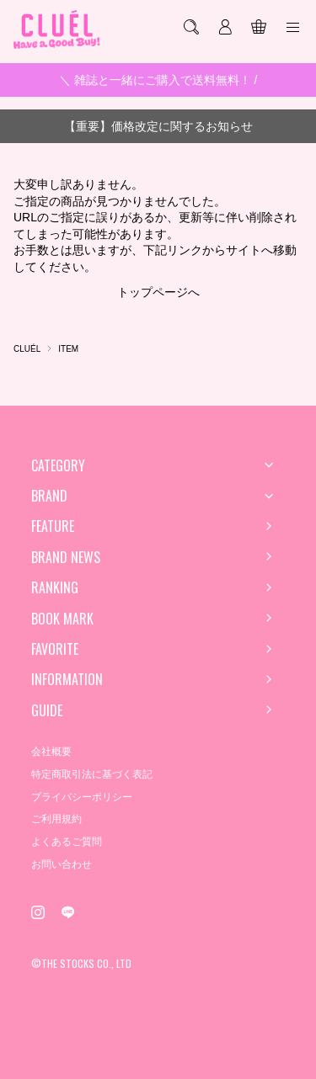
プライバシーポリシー (81, 797)
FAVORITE (54, 649)
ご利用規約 (56, 819)
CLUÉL (26, 348)
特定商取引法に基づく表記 (92, 774)
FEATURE (52, 526)
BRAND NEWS (65, 557)
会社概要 (51, 751)
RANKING (54, 587)
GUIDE (46, 710)
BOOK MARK (62, 618)
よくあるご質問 (66, 842)
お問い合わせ (61, 864)
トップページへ (158, 292)
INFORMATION (67, 679)
